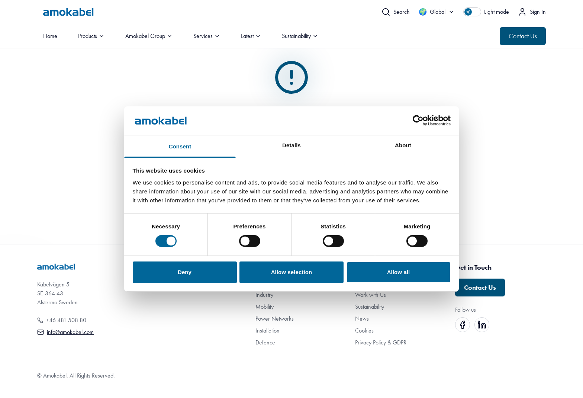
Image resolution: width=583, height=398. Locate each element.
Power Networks (274, 318)
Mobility (264, 306)
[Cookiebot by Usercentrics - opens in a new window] (418, 120)
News (362, 318)
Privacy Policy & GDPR (380, 342)
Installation (267, 330)
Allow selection (291, 272)
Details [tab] (291, 145)
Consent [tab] (180, 146)
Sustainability (369, 306)
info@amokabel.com (70, 332)
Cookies (364, 330)
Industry (264, 294)
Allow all (398, 272)
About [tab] (403, 145)
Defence (265, 342)
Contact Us (523, 36)
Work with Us (370, 294)
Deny (184, 272)
